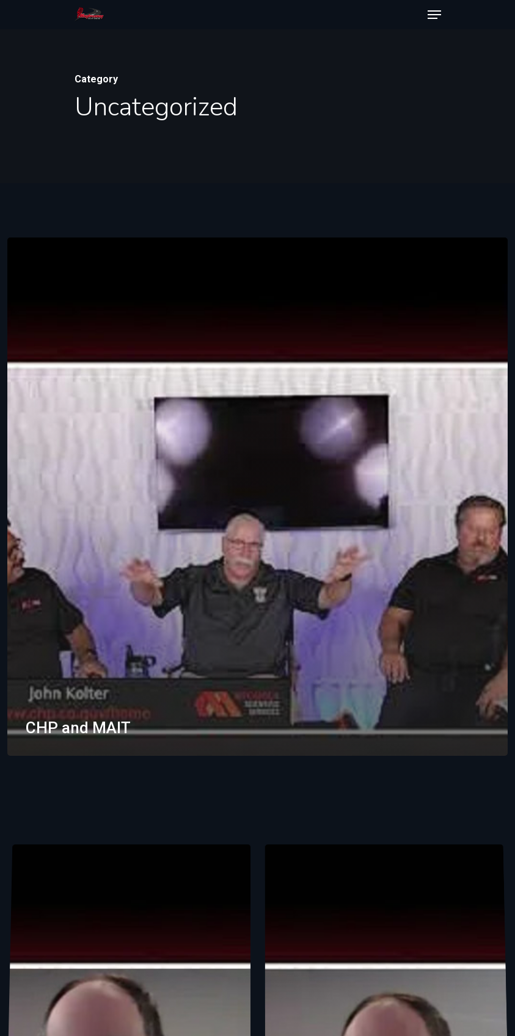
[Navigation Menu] (434, 15)
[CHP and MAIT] (257, 496)
